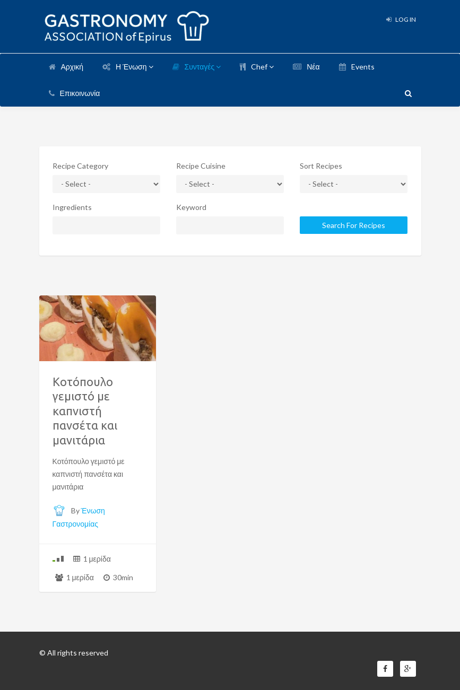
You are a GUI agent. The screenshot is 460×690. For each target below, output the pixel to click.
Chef (257, 66)
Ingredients (72, 207)
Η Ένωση (127, 66)
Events (357, 66)
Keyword (191, 207)
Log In (401, 19)
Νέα (306, 66)
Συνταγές (196, 66)
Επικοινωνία (74, 93)
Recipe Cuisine (200, 165)
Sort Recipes (321, 165)
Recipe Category (80, 165)
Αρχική (66, 66)
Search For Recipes (353, 225)
